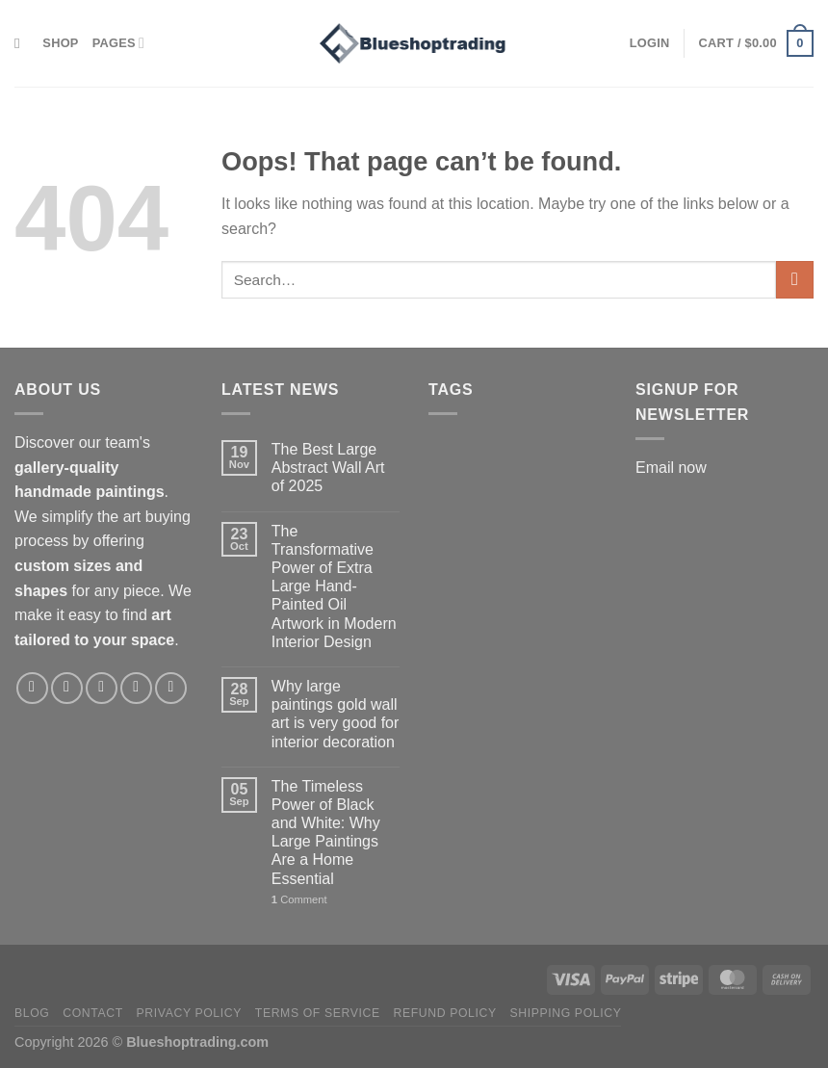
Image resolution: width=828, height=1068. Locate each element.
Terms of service (317, 1013)
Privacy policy (189, 1013)
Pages (118, 43)
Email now (671, 467)
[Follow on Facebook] (32, 688)
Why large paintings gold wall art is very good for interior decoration (336, 714)
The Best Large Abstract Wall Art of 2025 (328, 467)
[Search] (21, 43)
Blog (31, 1013)
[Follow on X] (101, 688)
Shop (60, 43)
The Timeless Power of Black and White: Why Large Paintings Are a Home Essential (326, 832)
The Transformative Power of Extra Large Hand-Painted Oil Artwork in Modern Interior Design (334, 586)
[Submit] (795, 280)
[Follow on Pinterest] (136, 688)
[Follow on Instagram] (67, 688)
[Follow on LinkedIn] (171, 688)
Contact (93, 1013)
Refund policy (444, 1013)
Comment (299, 899)
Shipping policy (566, 1013)
